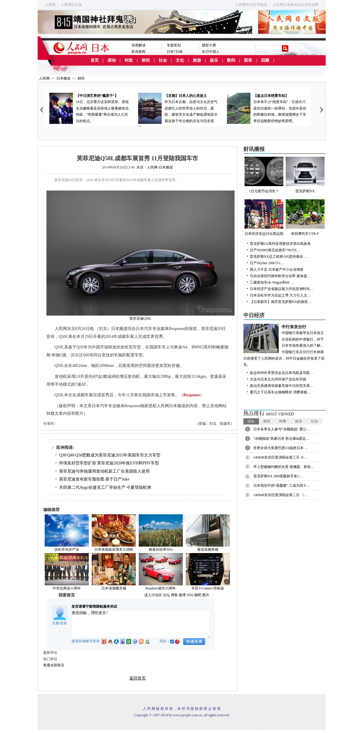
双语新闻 (138, 52)
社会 (163, 60)
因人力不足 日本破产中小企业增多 (277, 269)
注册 (55, 623)
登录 (63, 623)
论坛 (166, 595)
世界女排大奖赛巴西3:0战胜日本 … (280, 448)
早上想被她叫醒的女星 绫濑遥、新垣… (283, 467)
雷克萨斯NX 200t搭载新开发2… (278, 476)
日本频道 (63, 78)
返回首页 (137, 678)
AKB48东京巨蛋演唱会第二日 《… (280, 495)
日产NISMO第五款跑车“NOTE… (275, 250)
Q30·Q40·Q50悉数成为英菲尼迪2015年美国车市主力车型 (109, 455)
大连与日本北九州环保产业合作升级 (278, 379)
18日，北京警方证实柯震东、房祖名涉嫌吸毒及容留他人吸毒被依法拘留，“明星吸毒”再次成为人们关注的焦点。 (89, 108)
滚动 (112, 60)
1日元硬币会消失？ (264, 175)
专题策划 (174, 45)
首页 (95, 60)
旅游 (197, 60)
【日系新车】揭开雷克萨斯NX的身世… (280, 302)
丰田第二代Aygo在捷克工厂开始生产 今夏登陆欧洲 (105, 487)
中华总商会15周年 (67, 588)
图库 (248, 60)
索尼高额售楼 (207, 549)
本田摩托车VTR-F (305, 217)
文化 (180, 60)
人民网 (50, 5)
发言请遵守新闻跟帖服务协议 (94, 606)
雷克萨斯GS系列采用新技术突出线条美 (280, 244)
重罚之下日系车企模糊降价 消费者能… (280, 392)
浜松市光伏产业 (66, 549)
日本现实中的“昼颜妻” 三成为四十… (281, 485)
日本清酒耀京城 (113, 588)
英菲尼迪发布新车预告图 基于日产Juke (94, 479)
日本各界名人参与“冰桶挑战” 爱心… (281, 429)
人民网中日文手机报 (251, 5)
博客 (174, 595)
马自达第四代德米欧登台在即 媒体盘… (280, 276)
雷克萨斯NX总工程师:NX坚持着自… (278, 257)
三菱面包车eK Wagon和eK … (272, 282)
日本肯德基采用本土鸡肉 (113, 549)
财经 (146, 60)
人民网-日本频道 (160, 167)
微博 (182, 595)
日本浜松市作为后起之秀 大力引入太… (280, 295)
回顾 (265, 60)
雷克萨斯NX (305, 175)
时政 (129, 60)
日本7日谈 (175, 52)
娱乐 (214, 60)
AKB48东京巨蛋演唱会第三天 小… (280, 457)
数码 (231, 60)
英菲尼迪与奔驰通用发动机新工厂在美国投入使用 (104, 471)
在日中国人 (211, 52)
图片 (205, 595)
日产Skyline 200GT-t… (267, 263)
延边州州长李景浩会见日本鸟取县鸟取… (281, 373)
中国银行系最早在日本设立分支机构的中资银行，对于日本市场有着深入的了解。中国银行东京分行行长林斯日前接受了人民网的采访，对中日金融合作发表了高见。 (284, 345)
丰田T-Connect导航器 (207, 588)
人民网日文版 (71, 5)
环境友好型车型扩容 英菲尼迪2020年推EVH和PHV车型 (109, 463)
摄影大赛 (209, 45)
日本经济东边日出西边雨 (264, 217)
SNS (190, 595)
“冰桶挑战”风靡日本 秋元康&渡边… (281, 439)
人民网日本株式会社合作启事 (295, 5)
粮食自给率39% (161, 549)
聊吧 (197, 595)
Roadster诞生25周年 (160, 588)
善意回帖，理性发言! (140, 624)
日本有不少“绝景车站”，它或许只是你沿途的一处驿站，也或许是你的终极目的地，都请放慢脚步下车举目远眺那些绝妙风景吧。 (266, 108)
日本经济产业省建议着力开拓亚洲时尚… (281, 289)
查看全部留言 (53, 665)
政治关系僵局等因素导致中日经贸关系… (281, 386)
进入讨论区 (153, 595)
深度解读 (138, 45)
